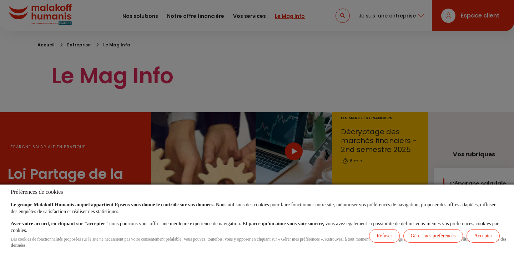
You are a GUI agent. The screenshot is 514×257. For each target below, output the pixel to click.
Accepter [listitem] (483, 235)
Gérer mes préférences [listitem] (433, 235)
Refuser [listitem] (384, 235)
